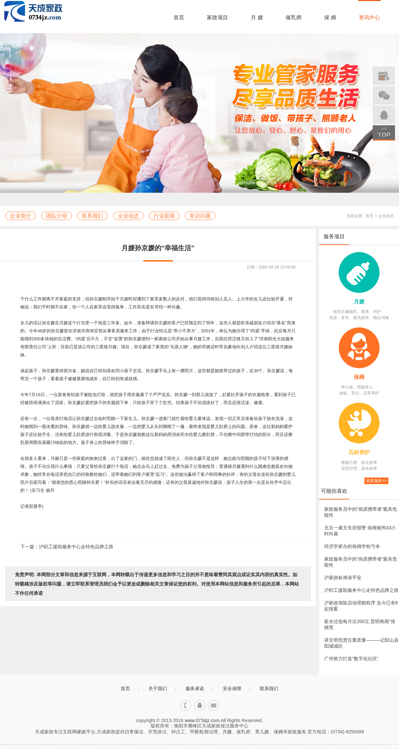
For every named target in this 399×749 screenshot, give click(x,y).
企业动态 (128, 216)
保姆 (359, 377)
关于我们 (157, 688)
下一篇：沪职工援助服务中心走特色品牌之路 (66, 546)
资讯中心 (369, 17)
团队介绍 (56, 216)
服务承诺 (195, 688)
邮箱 (213, 705)
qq (199, 705)
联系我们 (92, 216)
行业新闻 (164, 216)
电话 (186, 705)
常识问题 (200, 216)
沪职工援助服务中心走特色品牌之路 (361, 590)
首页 (179, 17)
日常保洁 (134, 731)
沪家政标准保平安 (342, 577)
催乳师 (294, 17)
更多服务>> (376, 481)
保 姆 (330, 17)
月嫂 (359, 301)
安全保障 (232, 688)
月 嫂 (257, 17)
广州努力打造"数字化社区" (351, 658)
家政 (81, 731)
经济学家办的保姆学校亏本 (352, 546)
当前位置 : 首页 (359, 216)
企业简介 (20, 216)
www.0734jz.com (202, 720)
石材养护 (359, 452)
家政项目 (217, 17)
